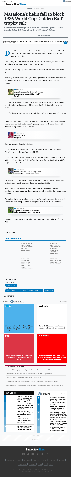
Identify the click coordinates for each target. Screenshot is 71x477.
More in (13, 301)
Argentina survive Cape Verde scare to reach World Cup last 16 (27, 212)
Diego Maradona (11, 285)
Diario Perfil (10, 460)
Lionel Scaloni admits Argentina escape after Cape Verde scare (27, 173)
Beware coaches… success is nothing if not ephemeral (23, 377)
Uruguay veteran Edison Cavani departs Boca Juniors (55, 261)
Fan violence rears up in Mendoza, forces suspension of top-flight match (29, 374)
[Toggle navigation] (3, 4)
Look (40, 464)
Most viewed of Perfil (52, 394)
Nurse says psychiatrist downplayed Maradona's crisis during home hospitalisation (27, 264)
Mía (51, 464)
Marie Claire (27, 460)
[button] (65, 42)
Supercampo (23, 464)
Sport (8, 291)
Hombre (52, 460)
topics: (7, 288)
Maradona (23, 291)
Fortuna (44, 460)
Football (15, 291)
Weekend (33, 464)
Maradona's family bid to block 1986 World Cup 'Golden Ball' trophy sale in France (32, 381)
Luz (46, 464)
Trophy (30, 291)
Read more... (20, 89)
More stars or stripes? (19, 136)
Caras (18, 460)
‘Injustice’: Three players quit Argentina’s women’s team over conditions (29, 370)
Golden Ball (38, 291)
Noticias (36, 460)
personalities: (10, 283)
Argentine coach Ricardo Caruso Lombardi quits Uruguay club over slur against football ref (34, 385)
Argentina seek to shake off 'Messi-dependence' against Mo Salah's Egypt (28, 94)
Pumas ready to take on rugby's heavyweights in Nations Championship (27, 247)
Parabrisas (61, 460)
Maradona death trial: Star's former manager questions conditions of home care (55, 248)
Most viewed (11, 393)
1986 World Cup (49, 291)
